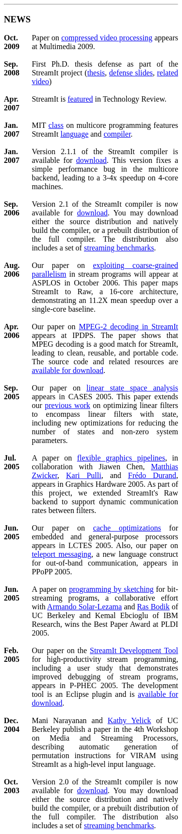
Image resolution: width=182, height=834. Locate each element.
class (56, 125)
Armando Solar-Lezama (84, 607)
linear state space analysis (132, 388)
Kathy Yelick (129, 720)
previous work (67, 405)
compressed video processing (106, 38)
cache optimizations (127, 528)
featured (80, 99)
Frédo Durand (152, 475)
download (91, 160)
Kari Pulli (83, 475)
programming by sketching (111, 589)
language (75, 134)
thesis (96, 73)
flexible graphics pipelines (121, 458)
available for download (67, 370)
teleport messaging (61, 554)
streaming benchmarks (119, 248)
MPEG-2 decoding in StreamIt (128, 326)
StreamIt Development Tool (134, 650)
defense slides (131, 73)
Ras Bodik (153, 607)
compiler (117, 134)
